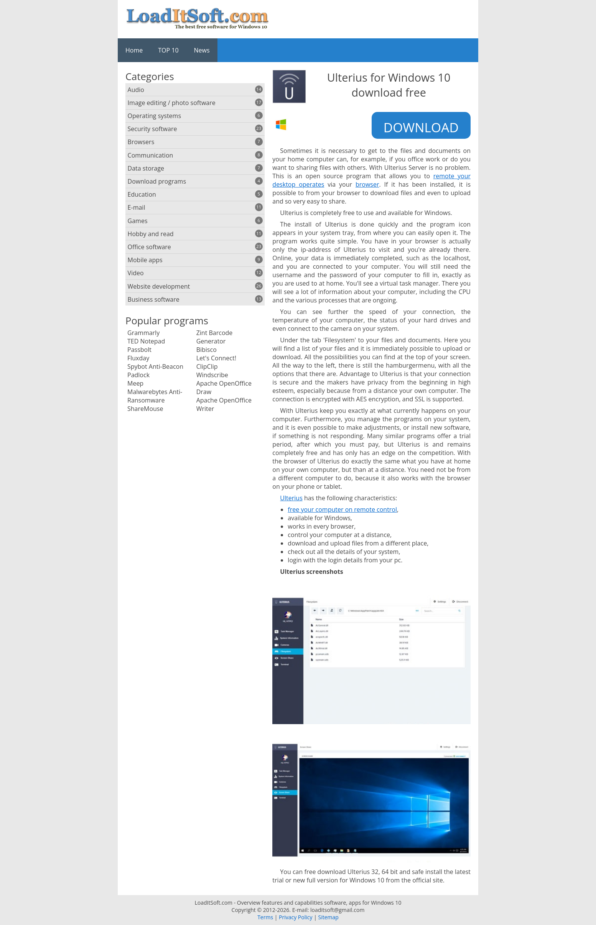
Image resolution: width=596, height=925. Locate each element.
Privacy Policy (295, 917)
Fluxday (138, 358)
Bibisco (206, 349)
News (202, 50)
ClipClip (207, 366)
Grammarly (143, 333)
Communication (195, 155)
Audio (195, 89)
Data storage (195, 168)
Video (195, 273)
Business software (195, 299)
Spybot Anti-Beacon (155, 366)
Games (195, 221)
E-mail (195, 207)
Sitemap (328, 917)
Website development (195, 286)
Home (134, 50)
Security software (195, 129)
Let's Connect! (216, 358)
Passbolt (139, 349)
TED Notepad (146, 341)
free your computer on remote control (342, 509)
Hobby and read (195, 234)
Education (195, 194)
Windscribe (212, 375)
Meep (135, 383)
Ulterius (291, 498)
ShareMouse (145, 408)
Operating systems (195, 116)
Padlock (138, 375)
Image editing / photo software (195, 103)
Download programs (195, 181)
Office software (195, 247)
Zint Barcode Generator (214, 337)
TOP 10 (168, 50)
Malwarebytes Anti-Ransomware (154, 396)
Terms (265, 917)
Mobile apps (195, 260)
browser (367, 184)
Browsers (195, 142)
